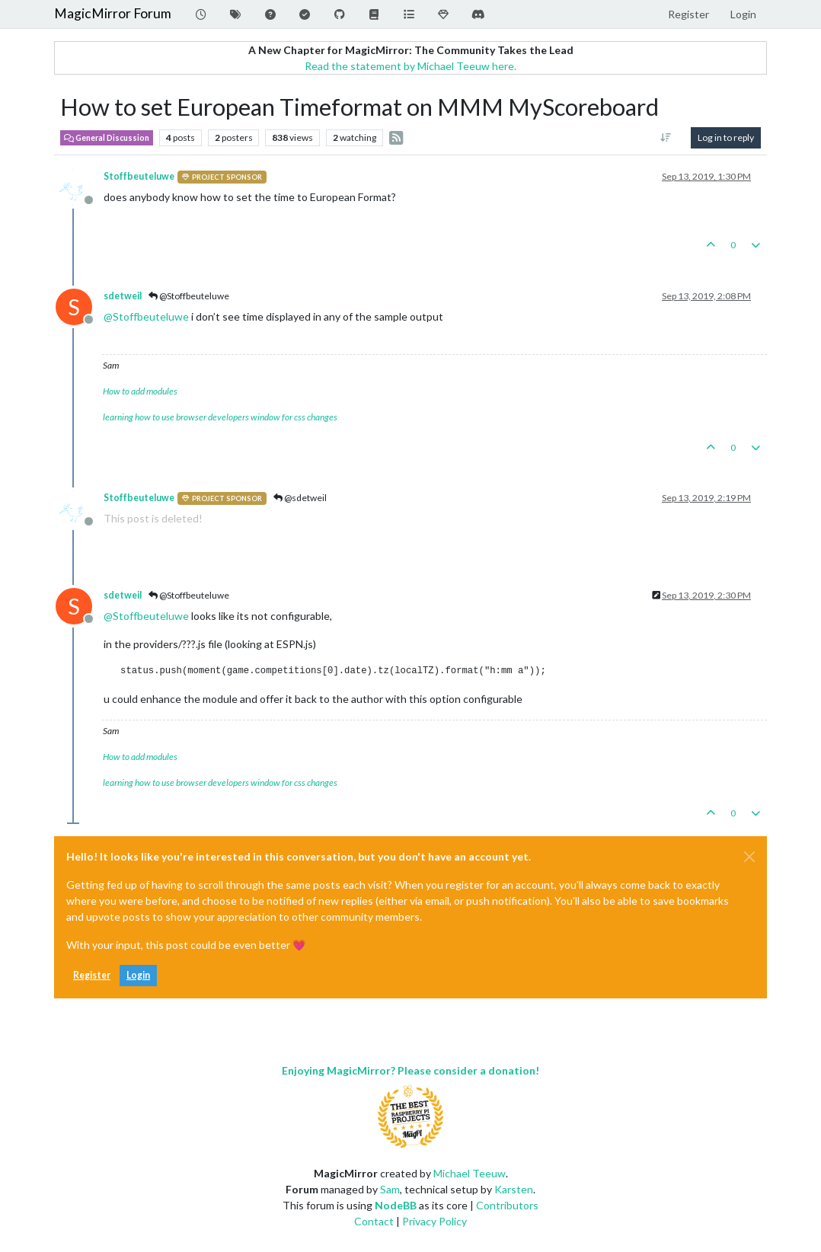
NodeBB (396, 1205)
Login (138, 975)
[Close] (749, 856)
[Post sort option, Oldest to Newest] (666, 138)
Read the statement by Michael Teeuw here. (410, 65)
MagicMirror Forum (112, 13)
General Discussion (106, 137)
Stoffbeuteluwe (139, 176)
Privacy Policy (434, 1221)
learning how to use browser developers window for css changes (220, 417)
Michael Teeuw (469, 1173)
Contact (374, 1221)
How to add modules (140, 391)
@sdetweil (300, 497)
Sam (390, 1189)
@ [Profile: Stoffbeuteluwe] (146, 316)
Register (91, 975)
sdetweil (123, 296)
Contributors (507, 1205)
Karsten (513, 1189)
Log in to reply (726, 137)
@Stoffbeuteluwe (189, 296)
